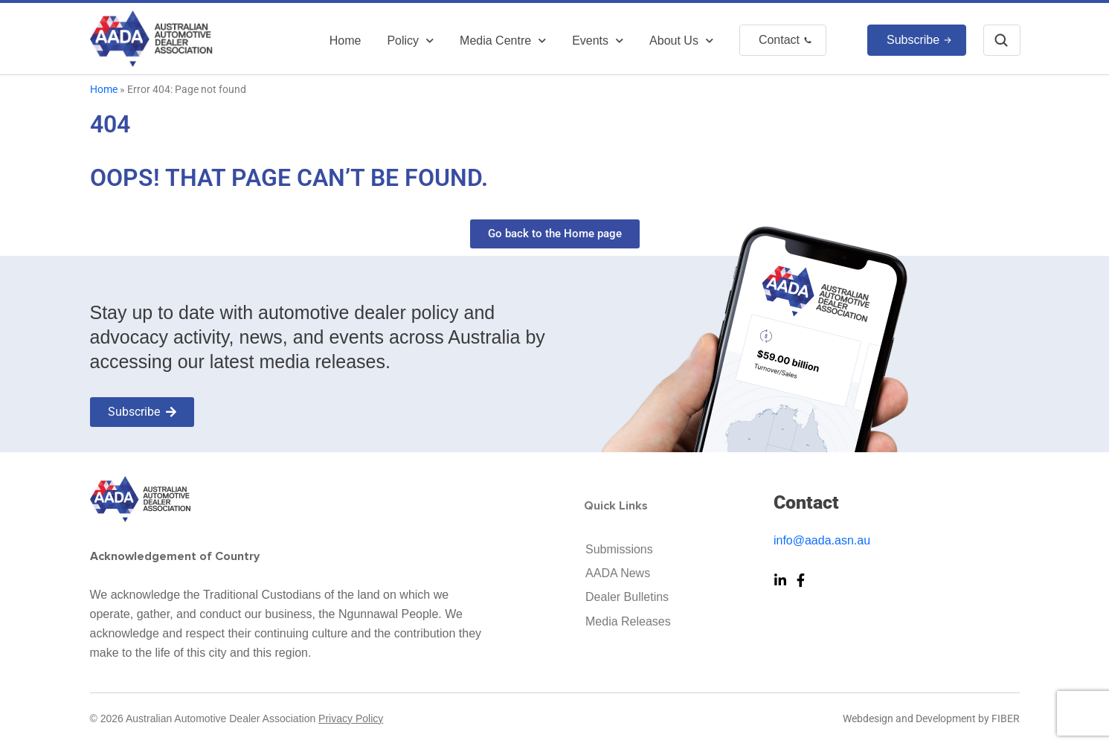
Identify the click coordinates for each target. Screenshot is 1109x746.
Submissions (619, 549)
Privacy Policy (350, 718)
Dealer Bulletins (627, 597)
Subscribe (913, 39)
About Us (681, 40)
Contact (779, 39)
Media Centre (503, 40)
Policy (410, 40)
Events (597, 40)
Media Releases (628, 621)
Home (345, 40)
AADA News (617, 573)
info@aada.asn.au (822, 540)
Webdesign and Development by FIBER (931, 718)
